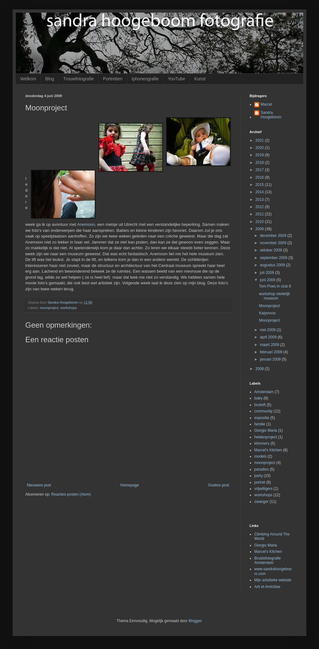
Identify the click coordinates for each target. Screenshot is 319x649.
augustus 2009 (273, 265)
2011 (260, 214)
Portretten (112, 78)
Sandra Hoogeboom (271, 114)
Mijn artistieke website (272, 580)
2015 (260, 184)
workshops (68, 308)
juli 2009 (267, 272)
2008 (260, 369)
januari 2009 (271, 359)
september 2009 (274, 258)
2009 (260, 229)
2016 (260, 177)
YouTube (176, 78)
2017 (260, 170)
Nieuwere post (39, 485)
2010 (260, 221)
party (258, 475)
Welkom (28, 78)
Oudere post (218, 485)
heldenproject (265, 437)
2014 (260, 192)
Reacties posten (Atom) (71, 494)
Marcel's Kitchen (268, 450)
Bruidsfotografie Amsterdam (267, 560)
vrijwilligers (263, 488)
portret (259, 482)
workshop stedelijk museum (274, 296)
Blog (49, 78)
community (263, 411)
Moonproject (269, 306)
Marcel (266, 104)
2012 (260, 207)
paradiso (261, 469)
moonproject (49, 308)
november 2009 (273, 243)
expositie (261, 418)
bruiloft (260, 405)
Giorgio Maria (265, 430)
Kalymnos (267, 313)
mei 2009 (268, 330)
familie (259, 424)
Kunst (200, 78)
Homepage (129, 485)
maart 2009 (270, 345)
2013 (260, 199)
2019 (260, 155)
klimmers (261, 443)
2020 (260, 147)
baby (258, 398)
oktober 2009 (271, 250)
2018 (260, 162)
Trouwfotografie (78, 78)
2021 (260, 140)
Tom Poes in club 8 (275, 286)
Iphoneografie (145, 78)
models (260, 456)
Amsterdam (264, 392)
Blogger (195, 621)
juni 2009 (268, 280)
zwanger (261, 501)
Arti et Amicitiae (267, 586)
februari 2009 (271, 352)
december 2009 (273, 235)
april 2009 (269, 337)
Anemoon (86, 224)
